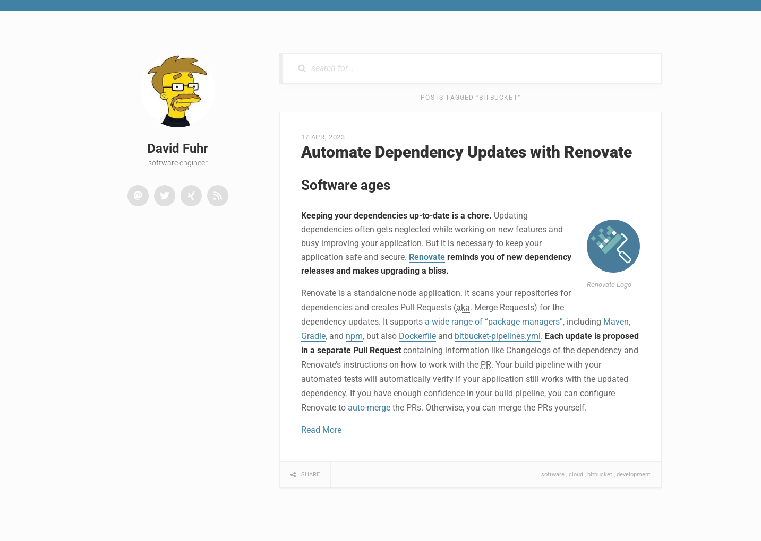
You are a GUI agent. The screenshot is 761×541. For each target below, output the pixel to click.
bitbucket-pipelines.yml (498, 336)
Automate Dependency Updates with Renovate (466, 152)
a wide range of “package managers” (494, 322)
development (634, 474)
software (553, 474)
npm (354, 336)
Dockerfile (417, 336)
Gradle (313, 336)
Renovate (427, 257)
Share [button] (310, 474)
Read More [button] (321, 430)
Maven (616, 322)
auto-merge (369, 408)
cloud (576, 474)
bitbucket (599, 474)
